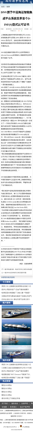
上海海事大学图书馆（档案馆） (23, 413)
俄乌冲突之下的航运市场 (11, 398)
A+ (19, 31)
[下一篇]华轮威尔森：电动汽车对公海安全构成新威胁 (16, 270)
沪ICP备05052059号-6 (10, 427)
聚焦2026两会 (7, 385)
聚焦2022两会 (7, 395)
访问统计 (19, 416)
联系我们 (13, 407)
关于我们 (5, 403)
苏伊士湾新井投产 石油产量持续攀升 (15, 289)
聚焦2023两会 (7, 392)
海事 (8, 7)
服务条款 (14, 403)
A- (22, 31)
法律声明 (24, 403)
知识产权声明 (25, 407)
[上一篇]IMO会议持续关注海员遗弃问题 (13, 272)
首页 (3, 7)
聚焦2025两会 (7, 388)
